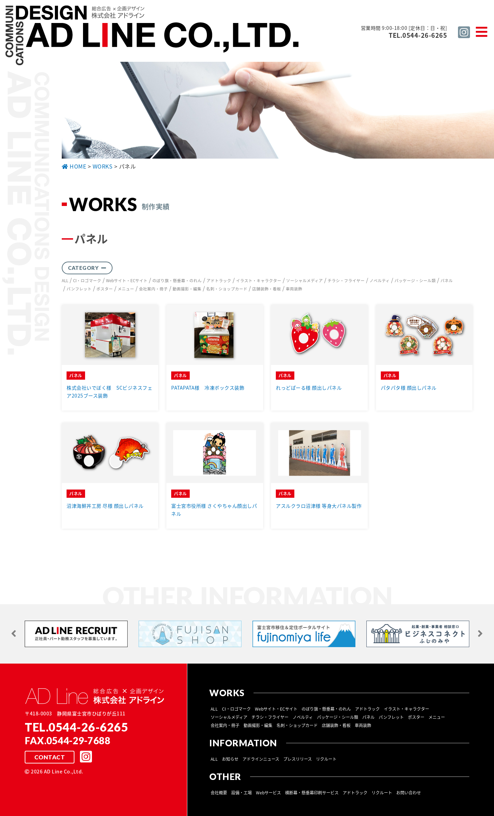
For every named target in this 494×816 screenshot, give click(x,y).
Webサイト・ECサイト (128, 280)
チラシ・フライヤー (348, 280)
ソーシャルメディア (307, 280)
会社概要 (219, 792)
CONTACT (49, 756)
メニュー (126, 288)
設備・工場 (241, 792)
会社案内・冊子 (153, 288)
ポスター (104, 288)
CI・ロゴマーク (88, 280)
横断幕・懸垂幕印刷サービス (312, 792)
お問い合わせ (408, 792)
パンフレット (79, 288)
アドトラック (221, 280)
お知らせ (230, 758)
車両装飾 (294, 288)
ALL (65, 280)
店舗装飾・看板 (266, 288)
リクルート (326, 758)
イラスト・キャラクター (261, 280)
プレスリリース (297, 758)
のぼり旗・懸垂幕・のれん (179, 280)
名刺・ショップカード (226, 288)
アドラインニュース (261, 758)
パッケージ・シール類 (417, 280)
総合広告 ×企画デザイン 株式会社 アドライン (153, 36)
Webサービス (268, 792)
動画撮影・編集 (187, 288)
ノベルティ (382, 280)
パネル (449, 280)
